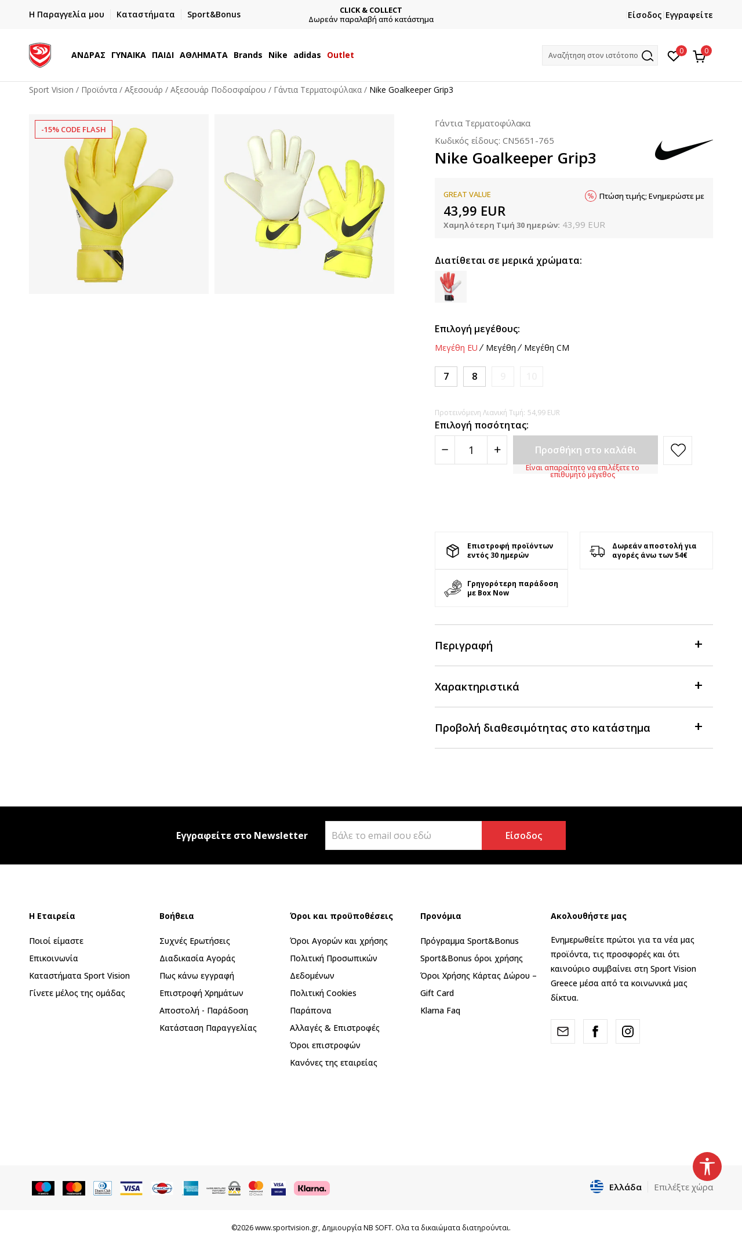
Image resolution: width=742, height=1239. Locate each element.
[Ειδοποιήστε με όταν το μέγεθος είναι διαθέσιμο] (503, 376)
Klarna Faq (440, 1010)
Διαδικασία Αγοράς (197, 958)
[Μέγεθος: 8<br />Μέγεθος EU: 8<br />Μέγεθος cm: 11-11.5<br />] (474, 376)
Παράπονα (311, 1010)
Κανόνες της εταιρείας (333, 1062)
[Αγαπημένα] (674, 55)
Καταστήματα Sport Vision (79, 975)
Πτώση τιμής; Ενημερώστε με (651, 196)
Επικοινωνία (53, 958)
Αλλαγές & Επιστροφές (335, 1027)
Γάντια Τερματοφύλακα (318, 89)
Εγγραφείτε (689, 14)
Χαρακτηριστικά (568, 685)
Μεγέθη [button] (501, 348)
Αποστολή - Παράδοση (203, 1010)
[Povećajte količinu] (497, 449)
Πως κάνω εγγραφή (196, 975)
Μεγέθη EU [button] (456, 348)
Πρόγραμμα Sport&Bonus (469, 940)
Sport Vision (51, 89)
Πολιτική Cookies (323, 992)
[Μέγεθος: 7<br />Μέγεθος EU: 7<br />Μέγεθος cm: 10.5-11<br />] (446, 376)
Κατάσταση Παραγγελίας (208, 1027)
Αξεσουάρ (144, 89)
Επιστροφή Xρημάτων (201, 992)
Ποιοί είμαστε (56, 940)
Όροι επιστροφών (325, 1045)
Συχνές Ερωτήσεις (194, 940)
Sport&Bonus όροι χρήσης (471, 958)
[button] (600, 55)
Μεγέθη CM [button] (546, 348)
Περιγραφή (568, 644)
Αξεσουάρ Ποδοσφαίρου (218, 89)
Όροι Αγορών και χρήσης (339, 940)
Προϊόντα (99, 89)
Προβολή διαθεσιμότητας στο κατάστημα (568, 727)
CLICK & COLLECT (371, 10)
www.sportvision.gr (286, 1228)
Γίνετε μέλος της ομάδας (77, 992)
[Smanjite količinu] (445, 449)
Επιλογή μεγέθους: (477, 329)
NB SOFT (377, 1228)
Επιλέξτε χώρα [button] (683, 1187)
